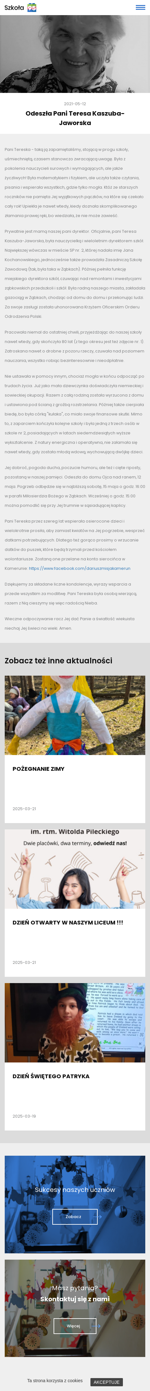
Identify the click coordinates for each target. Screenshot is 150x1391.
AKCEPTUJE (106, 1382)
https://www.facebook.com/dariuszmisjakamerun (79, 568)
